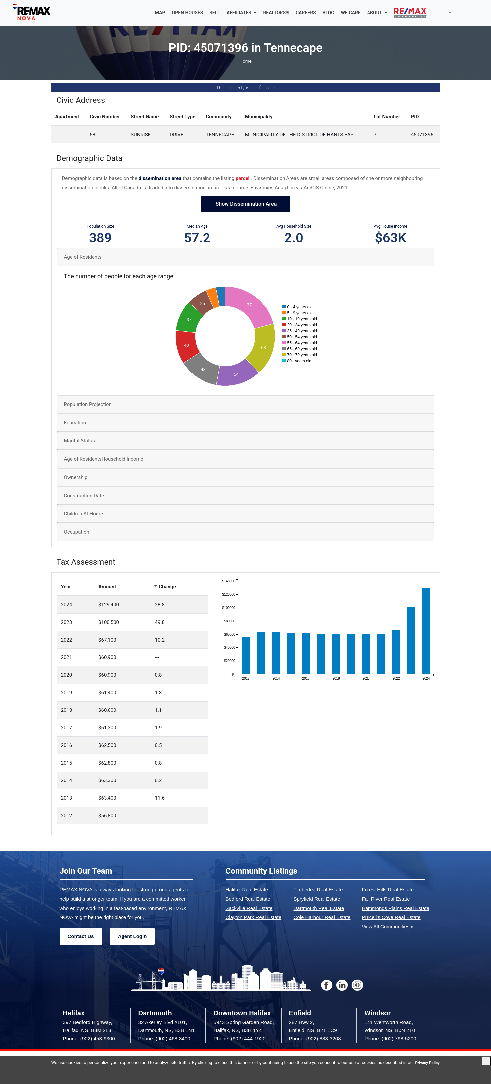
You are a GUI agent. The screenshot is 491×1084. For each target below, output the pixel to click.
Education (75, 424)
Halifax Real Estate (247, 890)
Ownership (76, 478)
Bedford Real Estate (248, 899)
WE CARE (351, 13)
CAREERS (306, 13)
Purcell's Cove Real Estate (391, 918)
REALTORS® (276, 13)
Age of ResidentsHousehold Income (103, 460)
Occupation (76, 533)
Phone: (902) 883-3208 (315, 1039)
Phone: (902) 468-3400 (164, 1039)
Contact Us (81, 937)
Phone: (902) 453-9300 (89, 1039)
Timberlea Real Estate (318, 890)
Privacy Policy (65, 1071)
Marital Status (79, 442)
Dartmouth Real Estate (319, 909)
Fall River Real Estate (386, 899)
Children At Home (83, 515)
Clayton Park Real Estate (254, 918)
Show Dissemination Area (245, 205)
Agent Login (132, 937)
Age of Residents (83, 258)
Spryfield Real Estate (317, 899)
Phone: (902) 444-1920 (240, 1039)
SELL (214, 13)
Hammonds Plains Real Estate (395, 909)
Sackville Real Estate (249, 909)
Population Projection (88, 405)
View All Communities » (388, 927)
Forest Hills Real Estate (388, 890)
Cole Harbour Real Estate (322, 918)
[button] (241, 13)
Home (245, 61)
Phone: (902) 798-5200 (390, 1039)
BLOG (328, 13)
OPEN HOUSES (187, 13)
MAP (160, 13)
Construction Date (84, 497)
